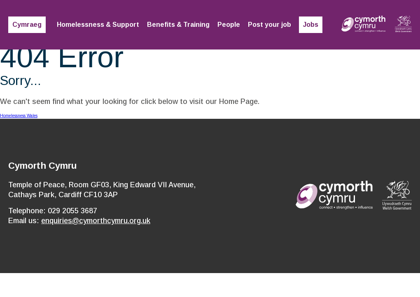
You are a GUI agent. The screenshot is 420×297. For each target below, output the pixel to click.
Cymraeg (27, 24)
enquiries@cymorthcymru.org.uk (95, 221)
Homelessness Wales (18, 115)
